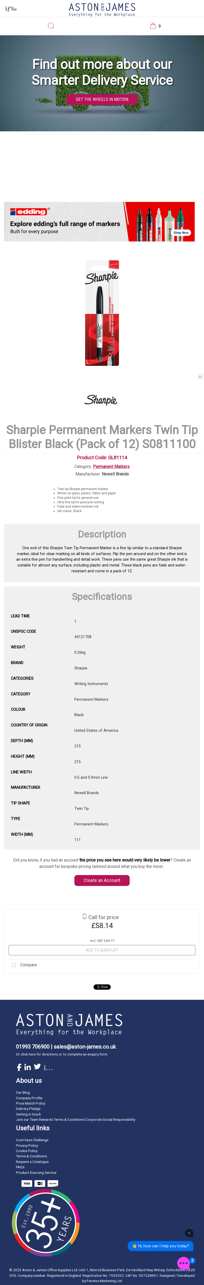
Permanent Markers (111, 466)
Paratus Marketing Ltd (104, 1281)
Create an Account (102, 880)
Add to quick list (102, 950)
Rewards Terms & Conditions (62, 1119)
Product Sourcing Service (36, 1172)
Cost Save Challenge (32, 1140)
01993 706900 (32, 1047)
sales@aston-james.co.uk (85, 1047)
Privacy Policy (27, 1145)
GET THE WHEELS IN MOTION (102, 99)
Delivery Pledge (28, 1108)
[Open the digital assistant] (183, 1263)
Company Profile (29, 1098)
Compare (22, 965)
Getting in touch (28, 1114)
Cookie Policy (26, 1151)
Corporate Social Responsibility (110, 1119)
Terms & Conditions (31, 1156)
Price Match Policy (30, 1103)
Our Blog (23, 1092)
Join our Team (27, 1119)
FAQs (20, 1167)
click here (28, 1054)
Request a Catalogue (32, 1161)
